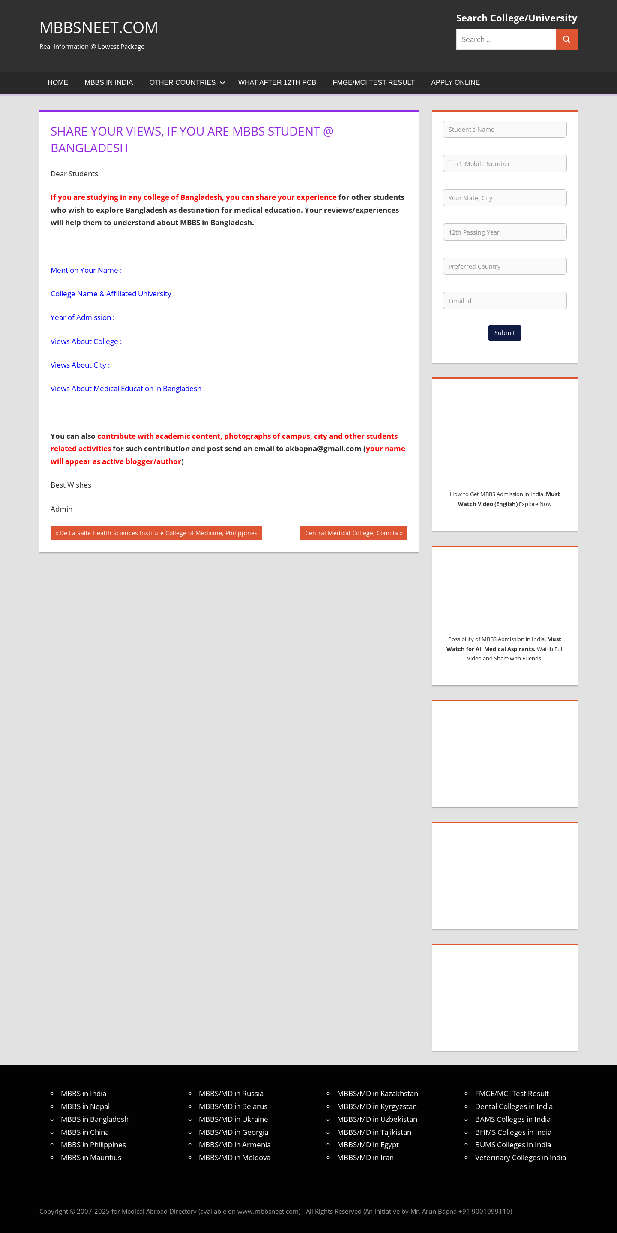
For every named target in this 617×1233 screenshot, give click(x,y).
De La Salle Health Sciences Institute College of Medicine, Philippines (158, 534)
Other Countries (187, 82)
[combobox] (452, 163)
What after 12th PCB (277, 82)
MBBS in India (109, 82)
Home (58, 82)
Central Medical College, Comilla (351, 534)
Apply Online (455, 82)
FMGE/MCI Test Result (374, 82)
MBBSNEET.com (98, 27)
